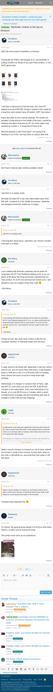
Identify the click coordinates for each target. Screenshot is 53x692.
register (22, 148)
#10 (50, 523)
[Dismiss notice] (50, 17)
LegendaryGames (11, 625)
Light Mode (6, 676)
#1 (51, 47)
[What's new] (46, 2)
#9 (51, 481)
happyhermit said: (9, 423)
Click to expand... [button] (26, 442)
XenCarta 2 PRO (6, 690)
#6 (51, 310)
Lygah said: (6, 486)
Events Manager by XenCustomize (41, 686)
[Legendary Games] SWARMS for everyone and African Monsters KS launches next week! (27, 620)
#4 (51, 225)
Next (28, 569)
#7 (51, 363)
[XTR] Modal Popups (16, 686)
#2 (51, 164)
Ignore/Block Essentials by (19, 684)
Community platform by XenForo (18, 682)
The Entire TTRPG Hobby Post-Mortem (23, 659)
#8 (51, 419)
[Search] (50, 2)
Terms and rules (15, 679)
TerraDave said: (8, 230)
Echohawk (9, 609)
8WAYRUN (26, 688)
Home (40, 679)
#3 (51, 189)
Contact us (4, 679)
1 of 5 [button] (20, 569)
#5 (51, 267)
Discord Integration (6, 688)
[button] (3, 3)
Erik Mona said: (8, 314)
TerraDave (6, 34)
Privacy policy (27, 679)
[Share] (47, 47)
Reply (50, 141)
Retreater (9, 661)
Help (35, 679)
